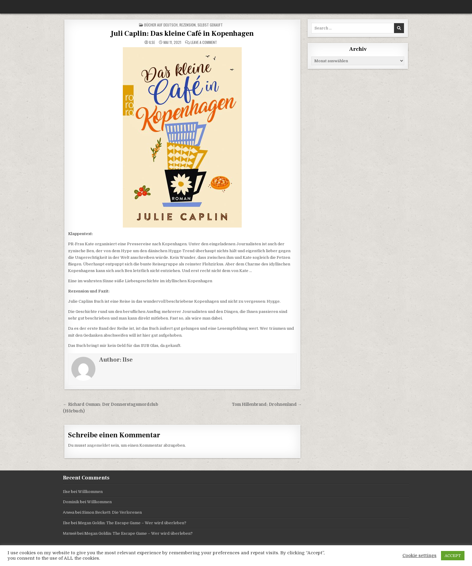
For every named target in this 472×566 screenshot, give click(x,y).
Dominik (71, 502)
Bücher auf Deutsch (161, 24)
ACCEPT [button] (453, 555)
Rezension (187, 24)
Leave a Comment (204, 42)
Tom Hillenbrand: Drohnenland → (267, 404)
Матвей (69, 533)
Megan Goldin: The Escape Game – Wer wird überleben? (132, 523)
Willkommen (90, 491)
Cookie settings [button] (419, 555)
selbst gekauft (210, 24)
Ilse (152, 42)
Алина (68, 512)
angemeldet (98, 445)
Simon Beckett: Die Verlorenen (112, 512)
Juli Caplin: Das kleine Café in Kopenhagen (182, 33)
